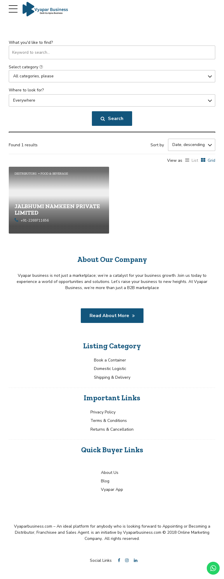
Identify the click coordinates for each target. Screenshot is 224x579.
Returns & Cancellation (112, 429)
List (195, 160)
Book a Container (110, 360)
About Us (109, 472)
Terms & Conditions (108, 420)
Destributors (25, 173)
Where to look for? (26, 90)
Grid (211, 160)
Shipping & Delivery (112, 377)
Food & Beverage (54, 173)
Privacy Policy (103, 412)
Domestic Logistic (110, 368)
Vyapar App (112, 489)
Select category (26, 67)
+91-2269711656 (35, 220)
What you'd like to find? (31, 42)
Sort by (157, 145)
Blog (105, 481)
